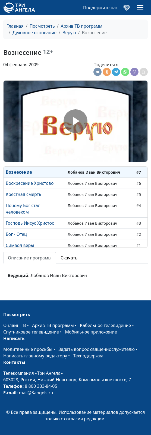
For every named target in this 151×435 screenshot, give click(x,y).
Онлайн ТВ (14, 325)
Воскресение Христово (30, 183)
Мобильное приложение (91, 332)
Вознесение (19, 172)
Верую (69, 33)
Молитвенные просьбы (27, 349)
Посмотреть (42, 26)
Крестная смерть (23, 194)
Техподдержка (88, 356)
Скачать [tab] (69, 258)
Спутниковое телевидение (31, 332)
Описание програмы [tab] (29, 258)
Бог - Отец (16, 234)
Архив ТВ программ (82, 26)
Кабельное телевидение (105, 325)
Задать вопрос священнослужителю (96, 349)
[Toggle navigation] (140, 7)
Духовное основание (34, 33)
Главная (15, 26)
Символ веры (20, 245)
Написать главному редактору (35, 356)
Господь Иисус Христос (30, 223)
